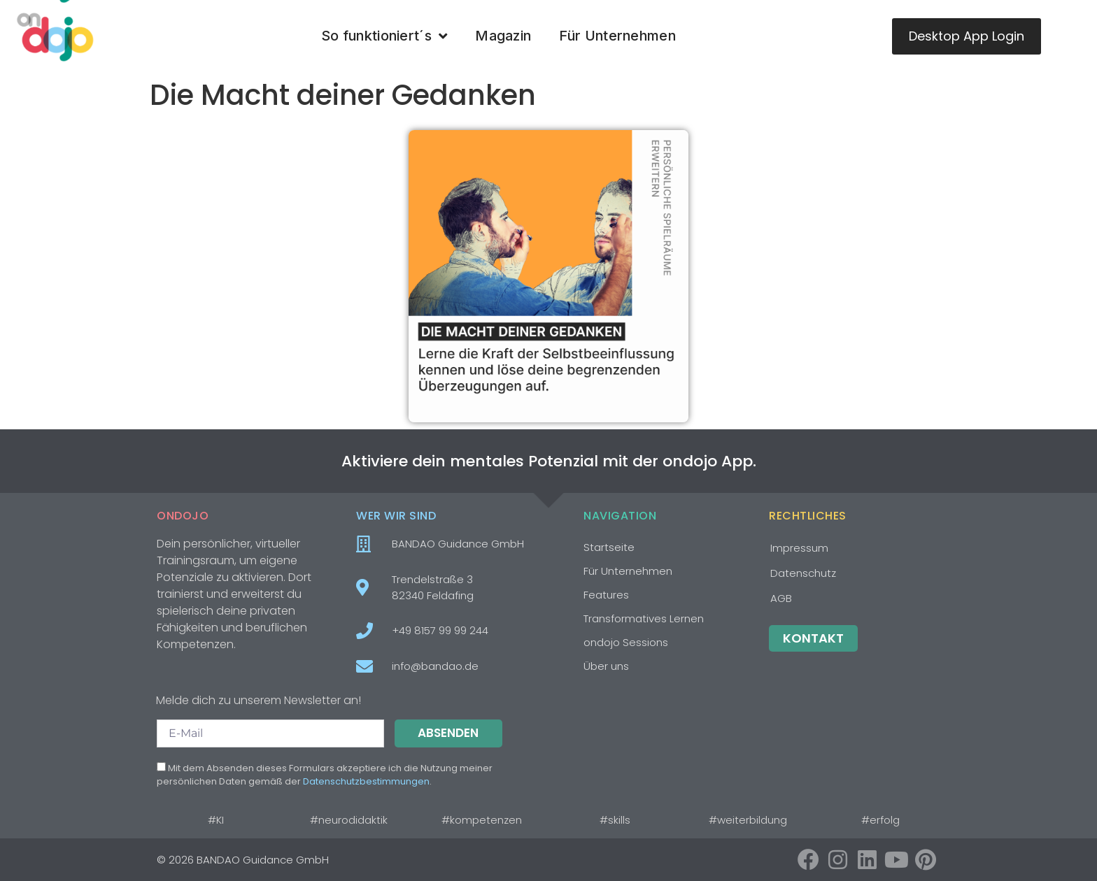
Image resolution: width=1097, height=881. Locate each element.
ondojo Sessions (625, 642)
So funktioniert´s (384, 36)
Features (606, 594)
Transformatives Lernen (643, 618)
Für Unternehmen (617, 35)
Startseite (609, 547)
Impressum (799, 547)
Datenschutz (803, 573)
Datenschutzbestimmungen (366, 781)
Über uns (606, 666)
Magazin (503, 35)
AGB (781, 598)
